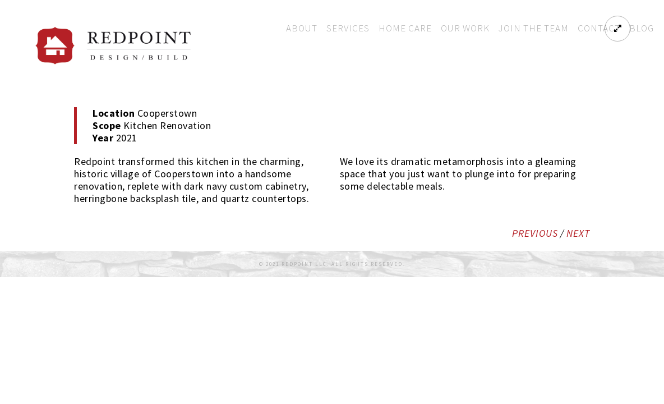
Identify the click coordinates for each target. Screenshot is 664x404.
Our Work (465, 28)
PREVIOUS (535, 233)
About (301, 28)
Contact (599, 28)
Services (348, 28)
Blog (641, 28)
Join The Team (534, 28)
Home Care (405, 28)
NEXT (578, 233)
